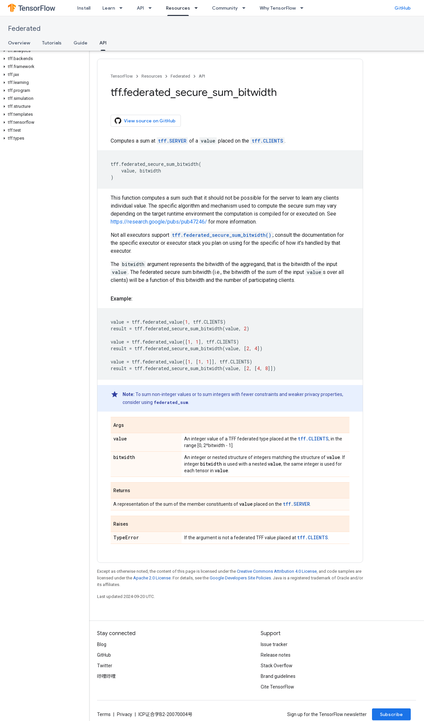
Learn (108, 8)
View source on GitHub (145, 120)
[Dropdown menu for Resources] (198, 8)
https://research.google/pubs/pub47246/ (159, 222)
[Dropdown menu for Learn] (123, 8)
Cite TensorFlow (277, 686)
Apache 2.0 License (152, 577)
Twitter (104, 665)
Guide (80, 43)
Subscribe (391, 714)
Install (83, 8)
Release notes (276, 655)
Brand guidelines (278, 676)
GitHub (403, 8)
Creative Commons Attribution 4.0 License (277, 571)
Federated (24, 29)
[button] (43, 51)
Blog (101, 644)
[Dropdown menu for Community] (246, 8)
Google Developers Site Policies (240, 577)
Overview (19, 43)
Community (225, 8)
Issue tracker (274, 644)
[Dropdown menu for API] (152, 8)
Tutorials (52, 43)
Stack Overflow (276, 665)
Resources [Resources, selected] (178, 8)
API (140, 8)
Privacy (124, 714)
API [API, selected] (103, 43)
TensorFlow (122, 76)
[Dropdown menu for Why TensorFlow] (304, 8)
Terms (104, 714)
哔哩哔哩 (106, 676)
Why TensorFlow (278, 8)
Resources (151, 76)
